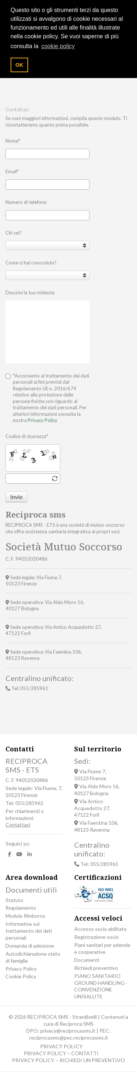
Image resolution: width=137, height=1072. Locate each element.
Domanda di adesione (29, 946)
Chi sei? (13, 233)
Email (12, 171)
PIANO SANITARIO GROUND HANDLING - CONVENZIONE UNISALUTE (101, 986)
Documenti (86, 960)
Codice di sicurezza (26, 436)
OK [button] (19, 65)
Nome (12, 141)
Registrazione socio (96, 937)
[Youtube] (19, 854)
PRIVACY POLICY (61, 1046)
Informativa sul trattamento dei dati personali (28, 931)
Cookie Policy (20, 976)
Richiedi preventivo (96, 968)
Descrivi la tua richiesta (29, 292)
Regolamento (20, 908)
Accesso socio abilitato (100, 929)
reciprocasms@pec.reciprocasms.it (68, 1037)
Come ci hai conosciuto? (31, 263)
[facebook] (9, 854)
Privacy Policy (42, 420)
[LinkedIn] (29, 854)
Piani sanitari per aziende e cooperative (102, 948)
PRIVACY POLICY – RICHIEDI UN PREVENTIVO (68, 1060)
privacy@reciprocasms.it (67, 1031)
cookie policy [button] (58, 46)
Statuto (14, 900)
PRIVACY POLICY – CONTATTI (61, 1053)
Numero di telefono (26, 202)
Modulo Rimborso (25, 916)
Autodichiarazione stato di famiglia (32, 957)
